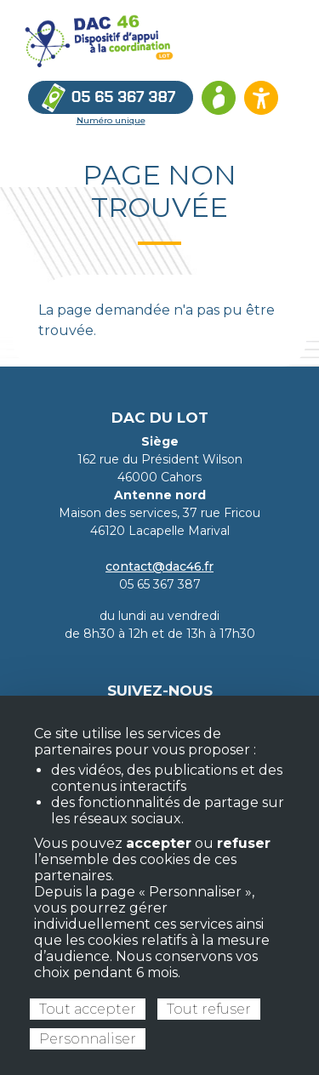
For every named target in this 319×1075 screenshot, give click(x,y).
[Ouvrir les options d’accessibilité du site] (261, 98)
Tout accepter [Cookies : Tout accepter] (87, 1009)
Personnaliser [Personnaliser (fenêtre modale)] (87, 1039)
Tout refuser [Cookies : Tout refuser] (209, 1009)
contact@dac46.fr (159, 566)
